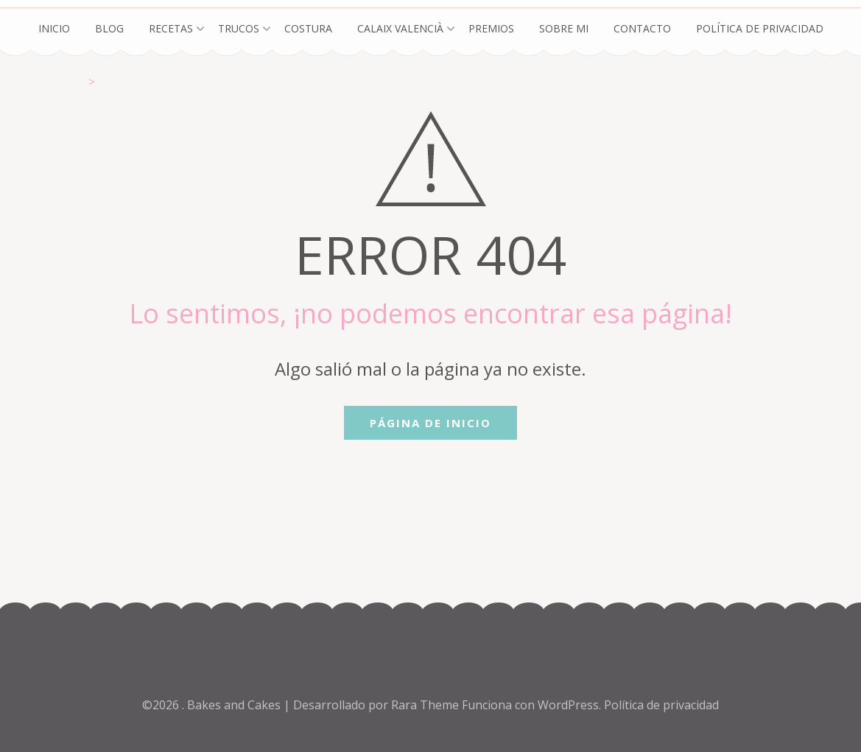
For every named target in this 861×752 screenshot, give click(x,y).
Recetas (171, 28)
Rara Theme (426, 705)
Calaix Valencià (400, 28)
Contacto (642, 28)
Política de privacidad (759, 28)
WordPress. (569, 705)
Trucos (238, 28)
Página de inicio (430, 422)
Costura (308, 28)
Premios (491, 28)
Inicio (54, 28)
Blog (109, 28)
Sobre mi (563, 28)
